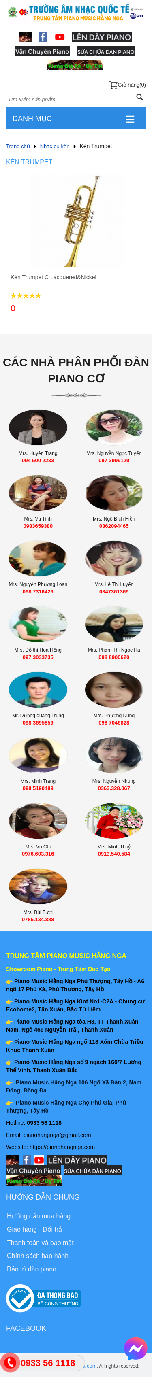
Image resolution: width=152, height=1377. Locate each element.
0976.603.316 (38, 854)
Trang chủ (18, 146)
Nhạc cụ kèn (55, 146)
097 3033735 (38, 657)
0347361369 (113, 592)
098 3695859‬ (38, 723)
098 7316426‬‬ (38, 592)
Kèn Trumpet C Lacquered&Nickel (53, 277)
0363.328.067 (114, 788)
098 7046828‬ (113, 723)
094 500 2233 (38, 460)
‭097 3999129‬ (113, 460)
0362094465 (113, 526)
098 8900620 (113, 657)
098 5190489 (38, 788)
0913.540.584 (114, 854)
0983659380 (38, 526)
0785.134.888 (38, 919)
